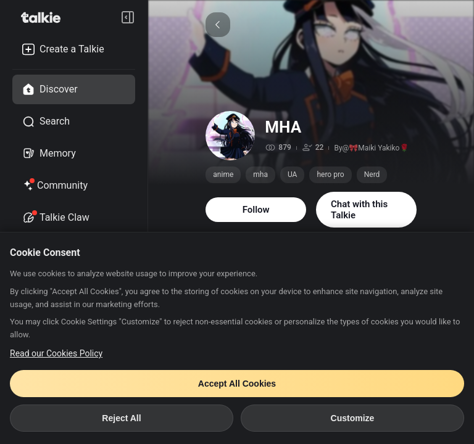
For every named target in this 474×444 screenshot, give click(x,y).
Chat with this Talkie (359, 210)
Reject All (121, 418)
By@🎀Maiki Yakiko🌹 (371, 148)
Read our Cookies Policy (56, 353)
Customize (353, 418)
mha (260, 174)
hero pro (330, 174)
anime (223, 174)
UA (292, 174)
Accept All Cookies (237, 383)
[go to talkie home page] (44, 17)
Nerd (372, 174)
